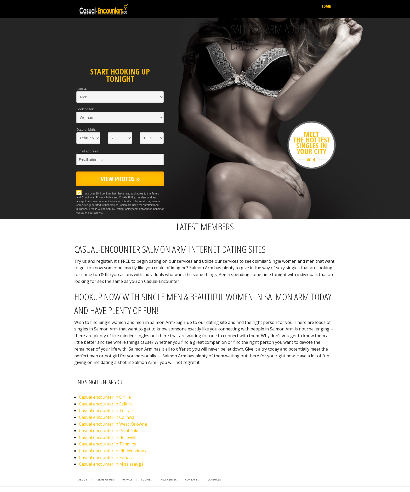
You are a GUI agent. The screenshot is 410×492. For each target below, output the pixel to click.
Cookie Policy (127, 197)
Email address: (87, 151)
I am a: (81, 88)
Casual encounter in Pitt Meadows (112, 451)
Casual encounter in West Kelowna (113, 424)
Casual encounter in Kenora (106, 457)
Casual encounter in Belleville (107, 437)
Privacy (127, 479)
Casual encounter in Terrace (107, 410)
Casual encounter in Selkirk (106, 404)
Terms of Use (105, 479)
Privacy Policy (104, 197)
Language (214, 479)
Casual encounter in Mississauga (111, 464)
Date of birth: (86, 129)
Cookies (146, 479)
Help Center (168, 479)
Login (326, 6)
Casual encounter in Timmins (107, 444)
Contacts (192, 479)
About (82, 479)
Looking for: (85, 109)
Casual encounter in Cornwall (107, 417)
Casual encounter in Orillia (105, 397)
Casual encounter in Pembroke (109, 430)
